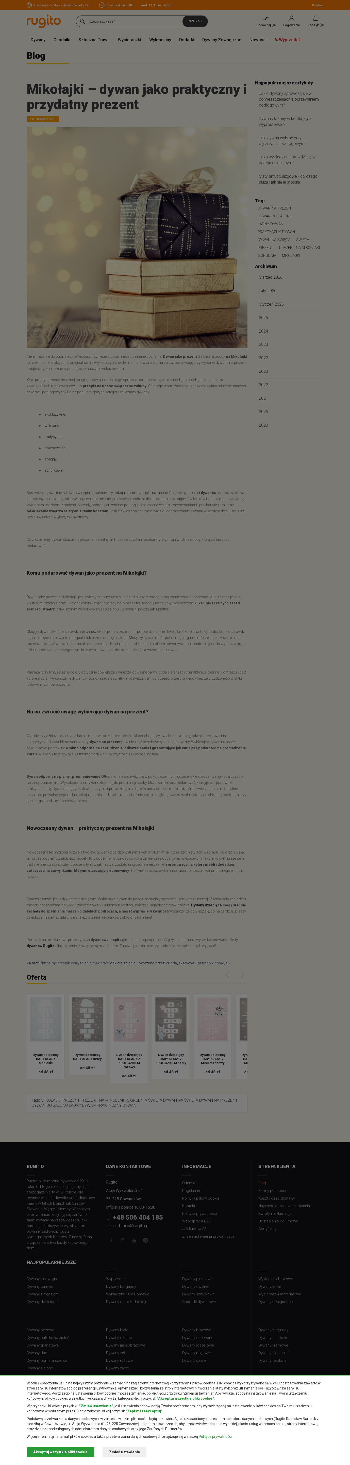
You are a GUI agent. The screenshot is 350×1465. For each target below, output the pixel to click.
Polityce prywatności (215, 1436)
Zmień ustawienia (124, 1452)
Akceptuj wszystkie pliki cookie (60, 1452)
